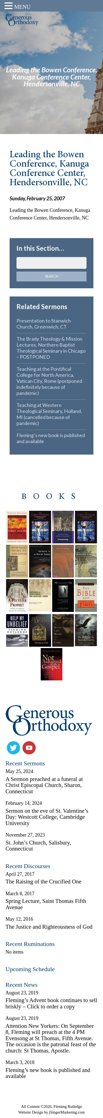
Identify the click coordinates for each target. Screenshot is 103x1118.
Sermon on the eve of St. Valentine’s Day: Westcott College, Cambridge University (46, 817)
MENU (22, 7)
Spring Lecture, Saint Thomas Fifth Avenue (45, 904)
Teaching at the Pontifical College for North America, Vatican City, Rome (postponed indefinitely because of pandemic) (49, 381)
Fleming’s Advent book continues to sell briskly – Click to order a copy (51, 1003)
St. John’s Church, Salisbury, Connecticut (38, 846)
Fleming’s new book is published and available (50, 438)
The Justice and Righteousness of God (49, 927)
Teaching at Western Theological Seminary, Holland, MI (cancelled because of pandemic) (49, 414)
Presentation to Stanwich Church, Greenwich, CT (43, 324)
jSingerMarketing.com (67, 1112)
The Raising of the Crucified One (43, 882)
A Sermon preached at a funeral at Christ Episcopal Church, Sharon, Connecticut (44, 785)
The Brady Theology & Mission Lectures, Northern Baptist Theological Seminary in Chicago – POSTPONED (50, 348)
